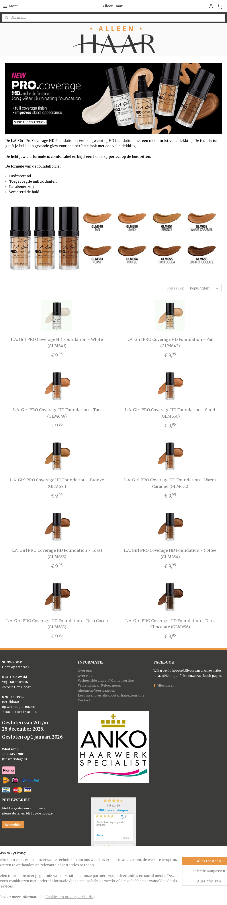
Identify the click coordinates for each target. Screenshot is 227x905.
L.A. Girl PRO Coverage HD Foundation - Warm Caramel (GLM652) (170, 483)
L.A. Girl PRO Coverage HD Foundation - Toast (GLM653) (57, 553)
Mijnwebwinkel (162, 896)
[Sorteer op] (203, 288)
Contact (84, 700)
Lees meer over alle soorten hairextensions (111, 695)
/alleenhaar (165, 685)
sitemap (96, 896)
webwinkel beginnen (122, 896)
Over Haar (86, 676)
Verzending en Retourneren (99, 685)
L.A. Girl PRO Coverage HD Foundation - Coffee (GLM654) (170, 553)
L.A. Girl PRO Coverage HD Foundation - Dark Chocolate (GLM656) (170, 624)
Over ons (85, 671)
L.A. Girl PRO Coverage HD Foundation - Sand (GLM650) (170, 413)
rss (106, 896)
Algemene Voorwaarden (96, 691)
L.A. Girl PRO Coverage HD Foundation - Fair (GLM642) (170, 342)
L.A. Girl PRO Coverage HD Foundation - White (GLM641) (57, 342)
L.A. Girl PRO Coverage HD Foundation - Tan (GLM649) (57, 413)
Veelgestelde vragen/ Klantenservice (106, 681)
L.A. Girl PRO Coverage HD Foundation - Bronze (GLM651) (57, 483)
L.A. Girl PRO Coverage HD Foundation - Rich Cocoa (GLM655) (57, 624)
